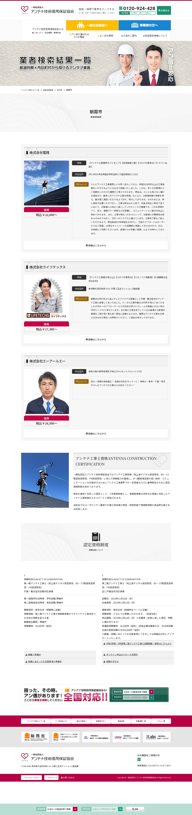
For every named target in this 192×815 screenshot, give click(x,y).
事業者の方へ (101, 755)
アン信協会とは (61, 755)
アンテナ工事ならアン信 (31, 89)
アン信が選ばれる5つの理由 (80, 35)
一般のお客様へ (81, 755)
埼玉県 (65, 89)
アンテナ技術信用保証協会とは (47, 29)
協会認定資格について (156, 35)
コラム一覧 (161, 755)
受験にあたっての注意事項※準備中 (46, 696)
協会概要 (48, 32)
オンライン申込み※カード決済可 (123, 689)
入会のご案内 (130, 35)
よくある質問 (106, 35)
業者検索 (121, 755)
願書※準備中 (35, 689)
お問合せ (165, 10)
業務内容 (57, 32)
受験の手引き (113, 696)
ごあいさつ (38, 32)
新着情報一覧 (141, 755)
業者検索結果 (52, 89)
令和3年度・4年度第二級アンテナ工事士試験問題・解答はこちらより (137, 676)
